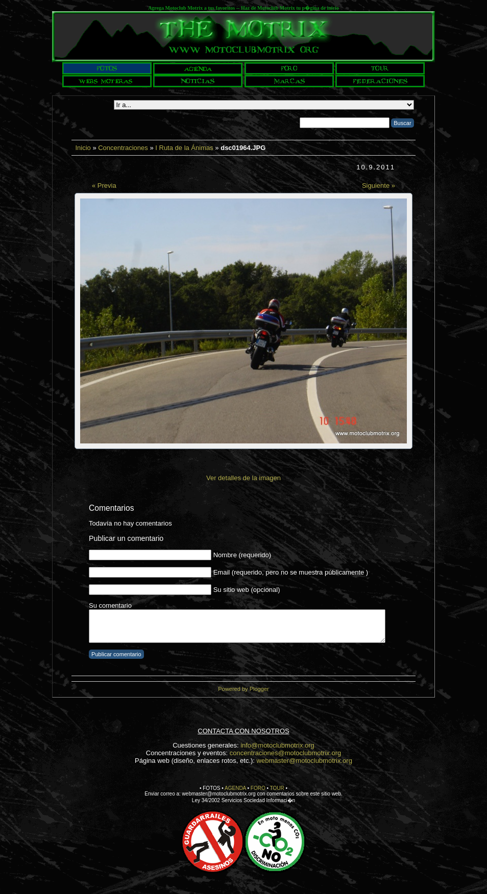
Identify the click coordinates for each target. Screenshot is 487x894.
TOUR (277, 788)
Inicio (82, 148)
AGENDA (235, 788)
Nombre (225, 555)
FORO (258, 788)
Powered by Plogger (243, 689)
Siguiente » (378, 185)
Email (221, 572)
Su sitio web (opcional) (246, 589)
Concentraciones (123, 148)
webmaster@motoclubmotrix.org (304, 760)
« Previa (104, 185)
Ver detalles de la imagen (243, 478)
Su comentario (110, 605)
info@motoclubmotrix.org (277, 745)
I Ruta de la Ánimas (184, 148)
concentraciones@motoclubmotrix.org (285, 753)
